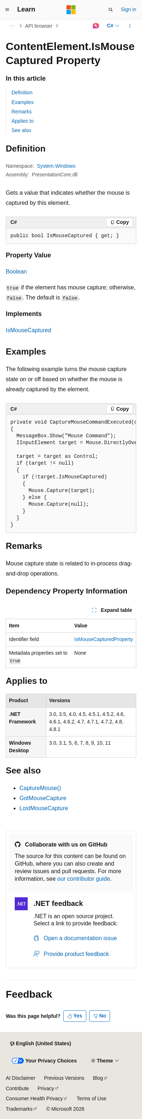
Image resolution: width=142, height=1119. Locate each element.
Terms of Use (91, 1098)
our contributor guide (83, 879)
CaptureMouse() (40, 788)
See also (21, 130)
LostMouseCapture (43, 808)
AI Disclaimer (20, 1078)
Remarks (22, 111)
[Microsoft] (71, 9)
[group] (71, 474)
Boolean (16, 272)
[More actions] (130, 26)
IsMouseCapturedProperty (103, 639)
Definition (22, 92)
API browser (38, 26)
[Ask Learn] (96, 26)
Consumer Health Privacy (34, 1098)
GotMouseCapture (43, 798)
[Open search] (111, 9)
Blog (98, 1078)
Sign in (128, 9)
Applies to (22, 121)
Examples (22, 102)
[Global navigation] (7, 9)
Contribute (17, 1088)
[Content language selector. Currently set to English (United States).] (40, 1044)
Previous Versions (64, 1078)
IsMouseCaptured (28, 330)
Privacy (46, 1088)
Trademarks (19, 1109)
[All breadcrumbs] (12, 26)
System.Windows (56, 166)
